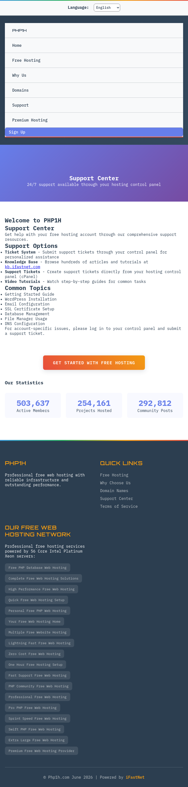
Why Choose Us (115, 482)
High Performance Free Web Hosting (41, 589)
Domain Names (114, 490)
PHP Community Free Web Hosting (39, 686)
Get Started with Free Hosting (94, 362)
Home (17, 45)
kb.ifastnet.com (22, 266)
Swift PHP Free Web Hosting (34, 729)
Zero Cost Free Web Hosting (34, 654)
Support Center (116, 498)
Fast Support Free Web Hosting (38, 675)
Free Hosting (26, 60)
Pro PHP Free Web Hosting (33, 707)
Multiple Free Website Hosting (38, 632)
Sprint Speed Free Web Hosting (38, 718)
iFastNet (135, 777)
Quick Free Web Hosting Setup (36, 600)
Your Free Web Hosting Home (34, 621)
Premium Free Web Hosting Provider (41, 751)
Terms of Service (119, 506)
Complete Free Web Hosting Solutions (43, 578)
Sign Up (17, 132)
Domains (20, 90)
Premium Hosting (75, 123)
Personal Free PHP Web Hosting (38, 610)
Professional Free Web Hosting (38, 697)
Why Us (19, 75)
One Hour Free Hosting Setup (35, 664)
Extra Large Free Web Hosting (36, 740)
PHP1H (19, 30)
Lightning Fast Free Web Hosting (39, 643)
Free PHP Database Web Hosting (38, 567)
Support (20, 105)
